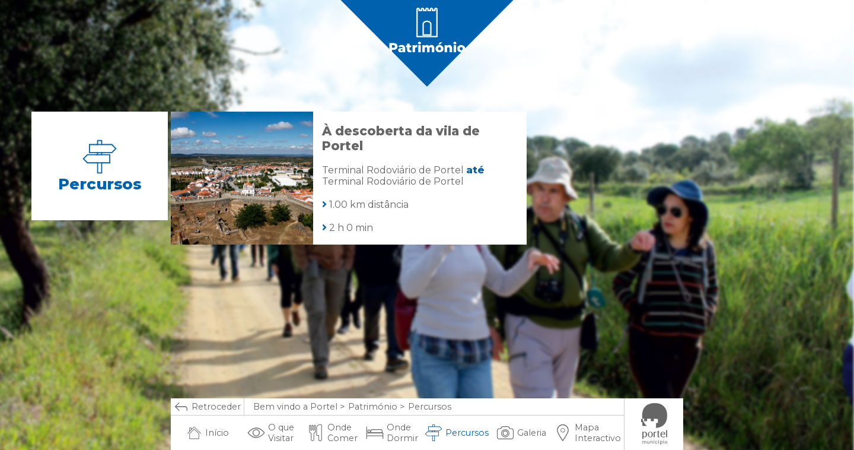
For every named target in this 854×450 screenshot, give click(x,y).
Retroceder (207, 406)
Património (372, 406)
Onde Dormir (392, 432)
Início (207, 433)
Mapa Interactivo (587, 432)
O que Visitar (270, 432)
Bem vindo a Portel (295, 406)
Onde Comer (332, 432)
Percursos (457, 433)
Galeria (521, 433)
